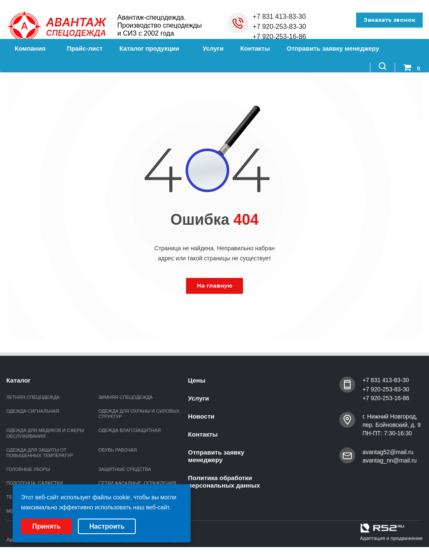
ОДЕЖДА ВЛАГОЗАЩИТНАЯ (129, 430)
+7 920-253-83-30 (279, 26)
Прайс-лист (85, 48)
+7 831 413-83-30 (279, 16)
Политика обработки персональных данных (224, 481)
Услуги (213, 48)
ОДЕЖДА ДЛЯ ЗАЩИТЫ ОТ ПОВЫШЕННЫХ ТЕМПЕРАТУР (39, 452)
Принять (46, 526)
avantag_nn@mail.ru (389, 460)
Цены (196, 380)
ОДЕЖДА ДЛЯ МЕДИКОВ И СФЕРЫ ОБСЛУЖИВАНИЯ (45, 433)
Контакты (255, 48)
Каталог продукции (152, 48)
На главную (215, 285)
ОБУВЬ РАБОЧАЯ (117, 449)
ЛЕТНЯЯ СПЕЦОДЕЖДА (32, 397)
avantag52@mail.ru (387, 452)
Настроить (106, 526)
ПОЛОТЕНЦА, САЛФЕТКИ (34, 483)
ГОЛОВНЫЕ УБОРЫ (28, 469)
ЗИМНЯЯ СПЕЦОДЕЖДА (125, 397)
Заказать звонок (388, 20)
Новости (201, 416)
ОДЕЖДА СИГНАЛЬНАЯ (32, 411)
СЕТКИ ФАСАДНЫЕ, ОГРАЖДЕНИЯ (137, 483)
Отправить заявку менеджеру (333, 48)
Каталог (18, 380)
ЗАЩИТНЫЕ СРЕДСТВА (124, 469)
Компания (32, 48)
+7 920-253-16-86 (279, 36)
